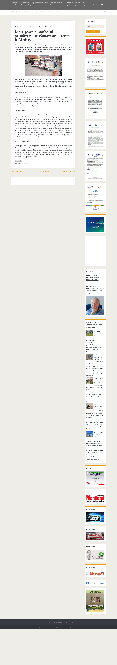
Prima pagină (15, 11)
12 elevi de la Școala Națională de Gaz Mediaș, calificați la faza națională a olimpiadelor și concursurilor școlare (94, 414)
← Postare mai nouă (15, 161)
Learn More (94, 5)
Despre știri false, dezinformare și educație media (94, 317)
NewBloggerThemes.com (73, 663)
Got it (103, 5)
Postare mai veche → (71, 161)
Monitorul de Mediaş (65, 658)
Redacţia (25, 11)
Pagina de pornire (43, 161)
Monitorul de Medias (43, 27)
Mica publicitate (53, 11)
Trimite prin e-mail (20, 153)
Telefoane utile (37, 11)
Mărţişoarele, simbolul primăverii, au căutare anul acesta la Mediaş (42, 34)
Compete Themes (48, 663)
